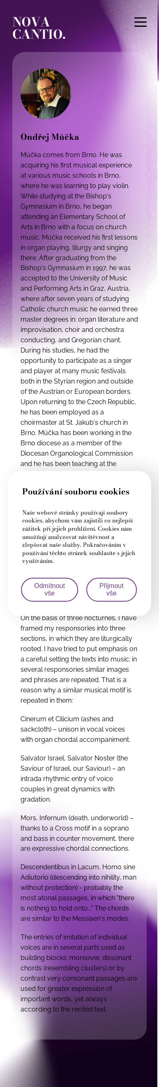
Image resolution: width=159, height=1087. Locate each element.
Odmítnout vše (49, 589)
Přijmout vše (111, 589)
